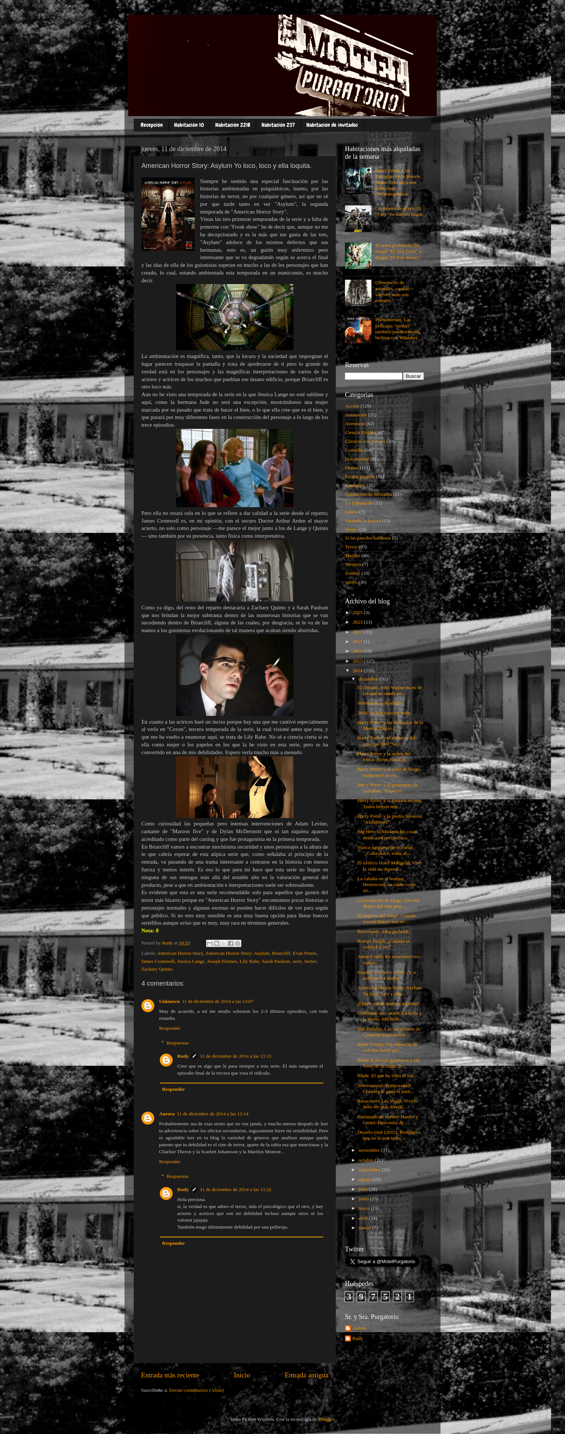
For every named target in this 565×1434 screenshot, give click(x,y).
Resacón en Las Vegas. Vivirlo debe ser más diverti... (387, 1103)
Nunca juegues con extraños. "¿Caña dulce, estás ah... (385, 850)
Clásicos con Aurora (365, 441)
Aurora (167, 1113)
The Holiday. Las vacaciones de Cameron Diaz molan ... (389, 1031)
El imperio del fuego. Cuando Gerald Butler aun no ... (386, 918)
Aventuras (355, 423)
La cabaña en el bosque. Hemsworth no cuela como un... (386, 884)
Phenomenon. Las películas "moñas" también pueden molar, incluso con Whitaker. (398, 328)
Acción (352, 406)
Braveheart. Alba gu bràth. (383, 931)
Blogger (326, 1419)
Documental (357, 459)
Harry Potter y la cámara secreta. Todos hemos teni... (389, 803)
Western (353, 564)
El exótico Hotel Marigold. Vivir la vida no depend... (389, 865)
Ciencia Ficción (360, 432)
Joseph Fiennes (222, 961)
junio (364, 1198)
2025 (358, 612)
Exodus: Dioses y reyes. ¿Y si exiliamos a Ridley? (387, 975)
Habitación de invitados (332, 125)
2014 (358, 670)
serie (297, 961)
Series (311, 961)
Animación (356, 414)
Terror (351, 546)
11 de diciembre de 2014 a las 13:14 (213, 1113)
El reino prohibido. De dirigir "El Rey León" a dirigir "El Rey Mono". (398, 251)
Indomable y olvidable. (380, 703)
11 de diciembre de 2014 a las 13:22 (235, 1189)
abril (364, 1218)
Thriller (352, 555)
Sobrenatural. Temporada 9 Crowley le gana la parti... (385, 1088)
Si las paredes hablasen (368, 538)
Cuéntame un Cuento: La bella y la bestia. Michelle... (389, 1016)
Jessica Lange (191, 961)
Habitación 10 (189, 125)
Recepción (152, 125)
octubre (367, 1160)
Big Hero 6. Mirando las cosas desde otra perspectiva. (387, 834)
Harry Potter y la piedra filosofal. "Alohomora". (390, 819)
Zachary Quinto (157, 969)
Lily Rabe (249, 961)
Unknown (169, 1001)
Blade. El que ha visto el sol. (385, 1075)
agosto (366, 1179)
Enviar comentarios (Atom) (196, 1390)
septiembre (370, 1169)
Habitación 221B (232, 125)
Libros (351, 512)
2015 (358, 661)
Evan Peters (304, 953)
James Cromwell (157, 961)
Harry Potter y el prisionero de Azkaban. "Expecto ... (387, 787)
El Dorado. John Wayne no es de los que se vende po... (389, 690)
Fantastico (355, 485)
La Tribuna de (359, 503)
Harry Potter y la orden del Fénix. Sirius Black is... (383, 756)
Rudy (183, 1056)
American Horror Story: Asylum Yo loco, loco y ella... (389, 990)
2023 (358, 622)
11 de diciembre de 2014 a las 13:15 (235, 1056)
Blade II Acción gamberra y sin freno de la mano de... (388, 1063)
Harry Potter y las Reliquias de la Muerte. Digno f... (390, 725)
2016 (358, 651)
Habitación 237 (278, 125)
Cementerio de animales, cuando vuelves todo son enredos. (392, 291)
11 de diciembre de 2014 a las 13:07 (217, 1001)
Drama (352, 467)
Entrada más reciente (170, 1375)
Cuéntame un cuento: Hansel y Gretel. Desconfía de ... (387, 1119)
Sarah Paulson (276, 961)
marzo (365, 1227)
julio (364, 1189)
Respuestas (178, 1043)
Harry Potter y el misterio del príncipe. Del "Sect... (386, 740)
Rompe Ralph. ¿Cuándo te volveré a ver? (383, 944)
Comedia (354, 450)
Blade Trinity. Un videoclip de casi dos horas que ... (387, 1047)
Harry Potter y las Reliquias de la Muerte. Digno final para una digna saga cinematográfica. (398, 182)
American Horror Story (180, 953)
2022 (358, 632)
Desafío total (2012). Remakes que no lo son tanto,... (387, 1135)
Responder (169, 1028)
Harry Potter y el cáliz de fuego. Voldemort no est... (389, 772)
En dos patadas (360, 476)
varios (351, 582)
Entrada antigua (306, 1375)
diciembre (369, 679)
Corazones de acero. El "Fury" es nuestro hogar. (399, 211)
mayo (365, 1208)
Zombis (352, 573)
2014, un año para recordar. (384, 713)
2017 (358, 641)
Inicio (242, 1375)
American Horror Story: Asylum (237, 953)
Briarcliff (281, 953)
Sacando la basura (363, 520)
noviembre (370, 1150)
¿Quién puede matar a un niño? (388, 1003)
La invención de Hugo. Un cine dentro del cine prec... (388, 903)
